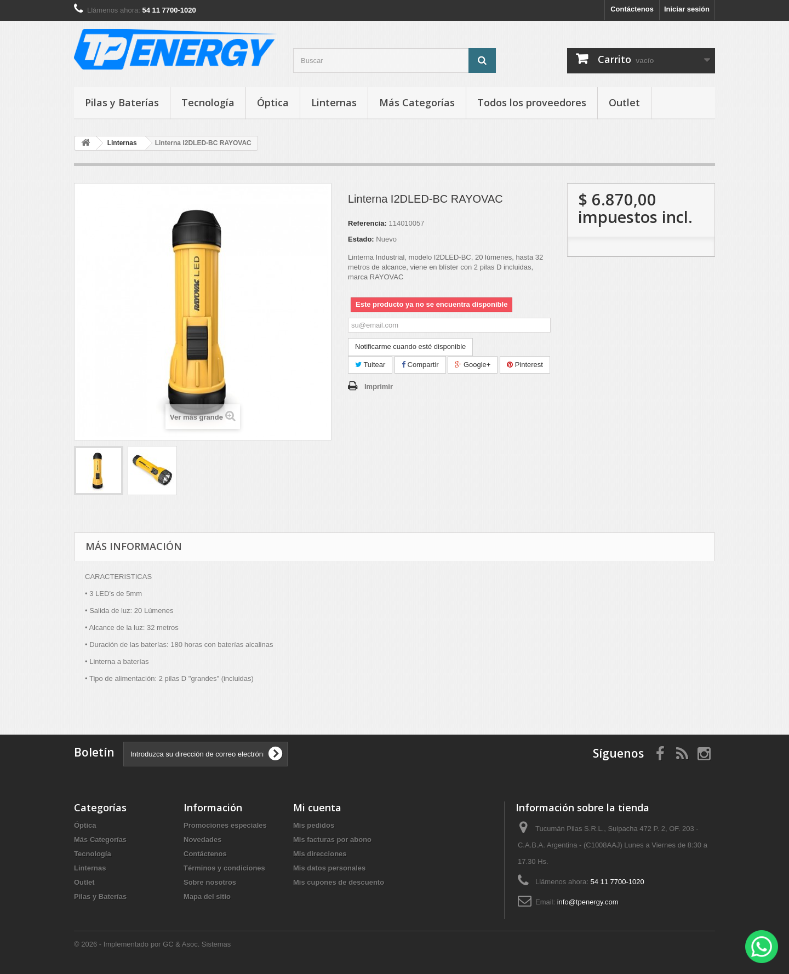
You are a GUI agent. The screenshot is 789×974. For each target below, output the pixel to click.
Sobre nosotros (210, 882)
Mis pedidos (313, 825)
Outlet (624, 102)
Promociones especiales (225, 825)
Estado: (361, 239)
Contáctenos (632, 9)
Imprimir (378, 386)
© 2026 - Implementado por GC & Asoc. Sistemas (152, 944)
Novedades (202, 839)
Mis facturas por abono (332, 839)
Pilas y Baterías (122, 102)
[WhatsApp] (761, 946)
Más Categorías (417, 102)
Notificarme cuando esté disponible (410, 346)
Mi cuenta (317, 807)
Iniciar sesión (687, 9)
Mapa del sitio (207, 896)
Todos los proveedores (531, 102)
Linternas (334, 102)
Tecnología (208, 102)
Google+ (472, 364)
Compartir (420, 364)
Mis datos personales (329, 868)
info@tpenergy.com (588, 902)
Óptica (273, 102)
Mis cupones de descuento (338, 882)
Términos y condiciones (224, 868)
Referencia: (367, 223)
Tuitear (370, 364)
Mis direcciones (320, 854)
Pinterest (525, 364)
